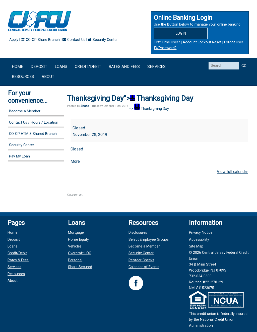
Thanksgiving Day (151, 109)
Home (17, 66)
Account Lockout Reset (202, 42)
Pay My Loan (19, 156)
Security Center (105, 40)
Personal (75, 260)
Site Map (196, 246)
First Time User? (167, 42)
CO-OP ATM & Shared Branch (33, 134)
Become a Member (24, 111)
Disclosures (137, 232)
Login (181, 33)
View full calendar (232, 171)
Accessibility (199, 239)
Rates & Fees (18, 260)
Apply (13, 40)
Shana (85, 106)
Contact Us (76, 40)
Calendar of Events (143, 267)
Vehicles (75, 246)
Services (156, 66)
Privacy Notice (200, 232)
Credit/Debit (88, 66)
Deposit (39, 66)
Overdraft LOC (79, 253)
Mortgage (76, 232)
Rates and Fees (124, 66)
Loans (61, 66)
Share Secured (80, 267)
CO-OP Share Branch (43, 40)
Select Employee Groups (148, 239)
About (48, 76)
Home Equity (78, 239)
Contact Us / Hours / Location (33, 122)
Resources (23, 76)
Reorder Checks (141, 260)
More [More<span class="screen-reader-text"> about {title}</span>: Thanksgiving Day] (75, 161)
